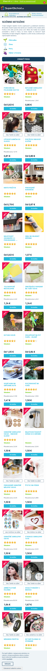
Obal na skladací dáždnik (32, 237)
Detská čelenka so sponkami (33, 640)
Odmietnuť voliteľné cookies (12, 668)
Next (45, 14)
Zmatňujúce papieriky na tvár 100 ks (34, 288)
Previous (1, 14)
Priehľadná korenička (30, 189)
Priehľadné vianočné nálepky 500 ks (12, 486)
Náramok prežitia (11, 639)
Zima (11, 44)
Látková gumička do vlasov (12, 140)
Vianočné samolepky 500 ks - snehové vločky (12, 434)
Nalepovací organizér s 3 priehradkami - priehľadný (10, 238)
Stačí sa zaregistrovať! (28, 1)
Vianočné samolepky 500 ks (12, 538)
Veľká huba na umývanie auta (10, 384)
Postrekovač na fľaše (32, 384)
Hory (11, 48)
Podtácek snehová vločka (33, 140)
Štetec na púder (32, 485)
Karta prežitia (10, 188)
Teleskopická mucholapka (9, 288)
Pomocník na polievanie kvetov (11, 89)
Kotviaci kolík (9, 335)
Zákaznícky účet (32, 10)
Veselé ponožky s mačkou (32, 589)
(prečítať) (9, 659)
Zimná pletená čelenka (10, 589)
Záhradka (13, 40)
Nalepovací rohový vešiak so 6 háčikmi (33, 433)
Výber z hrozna (15, 52)
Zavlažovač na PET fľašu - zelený (33, 336)
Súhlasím (8, 664)
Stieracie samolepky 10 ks (33, 538)
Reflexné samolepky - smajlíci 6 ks (33, 89)
